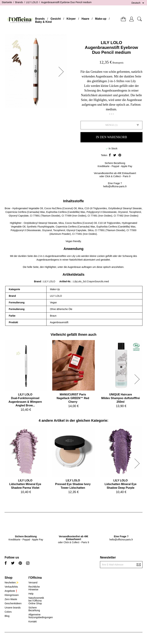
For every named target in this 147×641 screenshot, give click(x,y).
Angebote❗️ (11, 590)
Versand (32, 582)
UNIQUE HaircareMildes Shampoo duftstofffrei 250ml (120, 398)
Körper (71, 18)
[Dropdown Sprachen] (138, 3)
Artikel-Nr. (65, 281)
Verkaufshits (11, 586)
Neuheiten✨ (12, 582)
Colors (8, 611)
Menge (109, 125)
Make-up (100, 18)
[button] (62, 71)
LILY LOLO (111, 42)
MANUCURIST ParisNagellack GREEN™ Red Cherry (73, 398)
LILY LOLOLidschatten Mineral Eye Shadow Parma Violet (25, 484)
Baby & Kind (43, 21)
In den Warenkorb (111, 137)
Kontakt (32, 621)
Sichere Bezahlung (34, 609)
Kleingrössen (12, 595)
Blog (7, 616)
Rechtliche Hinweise (34, 588)
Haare (85, 18)
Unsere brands (13, 607)
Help (30, 593)
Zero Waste (11, 599)
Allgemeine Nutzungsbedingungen (40, 616)
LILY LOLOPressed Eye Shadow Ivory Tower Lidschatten (73, 484)
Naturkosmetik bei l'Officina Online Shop (36, 600)
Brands (40, 18)
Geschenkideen (13, 603)
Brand (37, 281)
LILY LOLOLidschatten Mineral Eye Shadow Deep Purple (120, 484)
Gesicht (56, 18)
